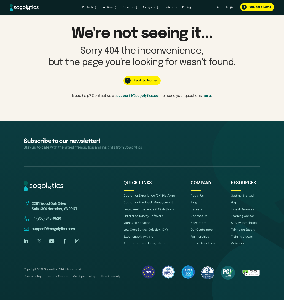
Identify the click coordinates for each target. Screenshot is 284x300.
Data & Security (110, 276)
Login (229, 7)
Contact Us (199, 215)
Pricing (186, 7)
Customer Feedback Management (148, 202)
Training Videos (242, 235)
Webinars (237, 242)
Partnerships (200, 235)
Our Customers (202, 229)
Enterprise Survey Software (143, 215)
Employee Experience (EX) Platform (149, 209)
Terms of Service (57, 276)
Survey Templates (244, 222)
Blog (194, 202)
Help (234, 202)
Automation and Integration (144, 242)
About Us (197, 196)
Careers (196, 209)
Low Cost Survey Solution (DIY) (146, 229)
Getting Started (242, 196)
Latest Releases (242, 209)
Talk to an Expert (243, 229)
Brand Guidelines (203, 242)
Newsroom (198, 222)
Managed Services (137, 222)
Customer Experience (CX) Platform (149, 196)
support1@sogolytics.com (139, 96)
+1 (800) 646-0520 (46, 219)
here (208, 96)
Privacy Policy (32, 276)
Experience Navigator (139, 235)
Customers (170, 7)
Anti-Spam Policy (84, 276)
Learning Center (242, 215)
